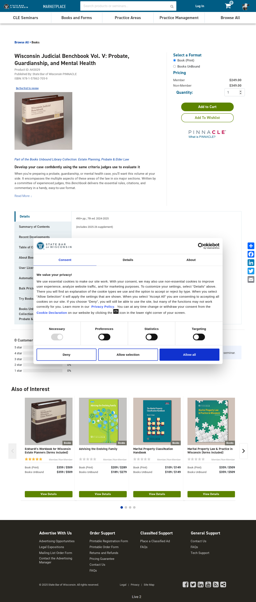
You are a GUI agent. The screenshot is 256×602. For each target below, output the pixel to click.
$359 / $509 (65, 467)
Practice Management (179, 17)
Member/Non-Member (61, 459)
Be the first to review (27, 88)
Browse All (230, 17)
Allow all (189, 354)
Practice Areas (128, 17)
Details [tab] (128, 260)
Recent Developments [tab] (34, 237)
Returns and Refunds (104, 553)
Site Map (149, 584)
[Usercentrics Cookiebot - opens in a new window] (201, 246)
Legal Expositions (51, 547)
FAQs (93, 570)
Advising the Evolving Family (98, 449)
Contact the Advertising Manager (55, 560)
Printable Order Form (104, 547)
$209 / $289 (119, 467)
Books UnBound (34, 472)
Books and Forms (76, 17)
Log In (199, 6)
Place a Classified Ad (155, 541)
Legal (123, 584)
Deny (66, 354)
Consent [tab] (65, 260)
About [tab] (191, 260)
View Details (49, 494)
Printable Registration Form (109, 541)
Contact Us (97, 565)
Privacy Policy (102, 306)
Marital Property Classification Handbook (153, 451)
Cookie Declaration (52, 312)
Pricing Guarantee (102, 559)
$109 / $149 (173, 467)
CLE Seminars (25, 17)
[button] (121, 507)
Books (36, 42)
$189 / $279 (119, 472)
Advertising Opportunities (57, 541)
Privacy (135, 584)
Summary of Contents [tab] (34, 226)
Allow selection (127, 354)
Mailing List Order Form (55, 553)
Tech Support (200, 553)
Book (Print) (32, 467)
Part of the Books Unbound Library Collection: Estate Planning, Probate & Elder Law (72, 159)
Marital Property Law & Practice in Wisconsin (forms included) (210, 451)
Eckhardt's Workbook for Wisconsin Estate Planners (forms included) (48, 451)
